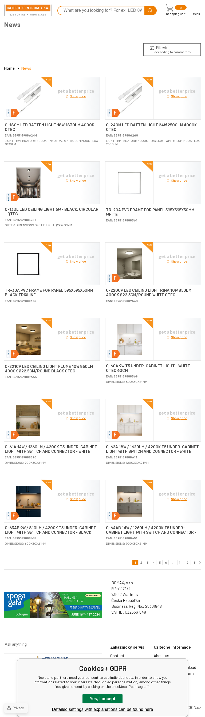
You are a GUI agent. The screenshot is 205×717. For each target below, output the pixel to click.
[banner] (28, 10)
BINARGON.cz (189, 707)
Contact (117, 655)
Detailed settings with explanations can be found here (102, 709)
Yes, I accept (102, 698)
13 (194, 562)
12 (186, 562)
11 (180, 562)
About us (161, 655)
